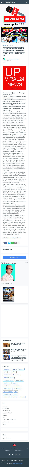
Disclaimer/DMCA (7, 412)
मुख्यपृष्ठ (4, 45)
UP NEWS (22, 397)
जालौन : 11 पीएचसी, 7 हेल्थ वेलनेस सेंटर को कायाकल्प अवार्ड (18, 344)
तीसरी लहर (21, 369)
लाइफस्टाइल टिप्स (7, 374)
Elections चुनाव (7, 383)
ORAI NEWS (7, 397)
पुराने (26, 262)
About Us (5, 406)
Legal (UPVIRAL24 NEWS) (9, 419)
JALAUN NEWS (16, 385)
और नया (3, 262)
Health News (10, 45)
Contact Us (6, 408)
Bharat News (16, 374)
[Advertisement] (14, 321)
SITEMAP (5, 415)
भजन (10, 372)
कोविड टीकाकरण (7, 369)
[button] (2, 2)
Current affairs (19, 380)
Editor (4, 424)
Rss (3, 417)
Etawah (15, 383)
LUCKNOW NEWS (8, 391)
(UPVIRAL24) (15, 460)
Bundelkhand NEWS (8, 377)
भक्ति (5, 372)
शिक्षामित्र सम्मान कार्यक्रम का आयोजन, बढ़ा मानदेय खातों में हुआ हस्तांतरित (18, 350)
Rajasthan (14, 397)
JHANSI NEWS (7, 388)
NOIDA (15, 394)
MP (16, 391)
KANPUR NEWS (17, 388)
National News (17, 237)
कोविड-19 (15, 369)
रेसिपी (14, 372)
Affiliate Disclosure (8, 422)
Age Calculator (6, 438)
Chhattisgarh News (8, 380)
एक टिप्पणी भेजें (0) (14, 257)
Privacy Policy (6, 410)
